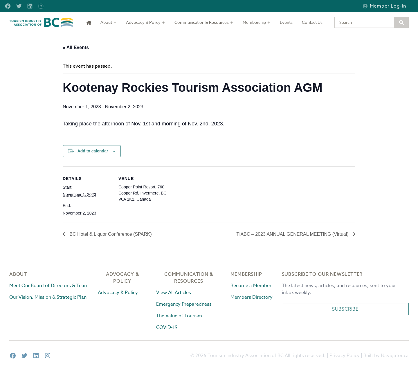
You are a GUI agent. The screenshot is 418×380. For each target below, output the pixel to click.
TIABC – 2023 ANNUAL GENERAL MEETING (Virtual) (293, 234)
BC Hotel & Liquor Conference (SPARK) (110, 234)
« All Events (76, 47)
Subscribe (345, 309)
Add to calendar (93, 151)
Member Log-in (384, 6)
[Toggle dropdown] (108, 22)
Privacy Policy (344, 355)
